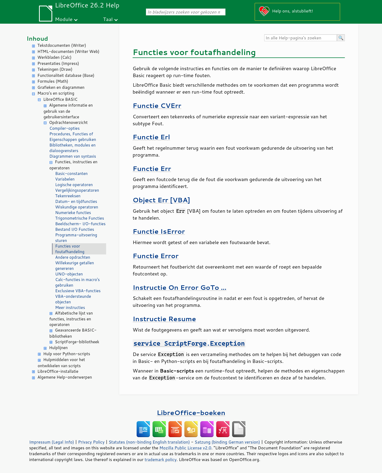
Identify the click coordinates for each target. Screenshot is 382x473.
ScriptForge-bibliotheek (77, 342)
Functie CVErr (157, 105)
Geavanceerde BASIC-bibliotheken (73, 333)
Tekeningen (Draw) (54, 69)
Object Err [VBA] (161, 199)
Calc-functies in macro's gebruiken (77, 282)
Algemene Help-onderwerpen (64, 377)
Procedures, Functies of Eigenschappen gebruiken (72, 136)
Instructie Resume (164, 318)
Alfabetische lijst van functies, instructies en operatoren (71, 319)
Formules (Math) (52, 81)
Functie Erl (151, 136)
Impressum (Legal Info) (51, 442)
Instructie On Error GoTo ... (179, 287)
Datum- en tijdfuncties (76, 201)
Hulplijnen (58, 347)
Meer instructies (70, 307)
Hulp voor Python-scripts (66, 354)
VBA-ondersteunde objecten (73, 299)
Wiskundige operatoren (76, 207)
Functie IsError (159, 231)
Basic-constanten (71, 173)
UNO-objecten (69, 274)
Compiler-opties (64, 128)
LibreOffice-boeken (191, 412)
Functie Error (156, 255)
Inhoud (37, 38)
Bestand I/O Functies (74, 229)
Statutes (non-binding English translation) (149, 442)
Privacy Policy (91, 442)
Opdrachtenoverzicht (68, 122)
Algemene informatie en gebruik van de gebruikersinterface (68, 111)
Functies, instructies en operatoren (73, 165)
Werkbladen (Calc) (54, 57)
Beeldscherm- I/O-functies (80, 224)
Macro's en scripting (55, 93)
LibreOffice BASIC (60, 99)
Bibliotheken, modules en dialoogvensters (72, 147)
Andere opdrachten (72, 257)
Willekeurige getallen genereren (74, 265)
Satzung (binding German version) (227, 442)
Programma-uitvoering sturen (76, 237)
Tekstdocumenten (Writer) (61, 45)
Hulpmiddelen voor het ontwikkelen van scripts (61, 363)
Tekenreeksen (67, 196)
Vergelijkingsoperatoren (77, 190)
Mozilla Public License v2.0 (185, 448)
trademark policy (160, 459)
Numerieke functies (73, 212)
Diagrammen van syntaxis (72, 156)
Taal (108, 19)
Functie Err (152, 168)
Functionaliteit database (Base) (65, 75)
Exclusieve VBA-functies (78, 291)
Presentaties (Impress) (58, 63)
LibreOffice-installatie (57, 371)
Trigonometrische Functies (79, 218)
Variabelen (65, 179)
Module (63, 19)
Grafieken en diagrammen (60, 87)
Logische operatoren (74, 184)
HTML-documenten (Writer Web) (68, 51)
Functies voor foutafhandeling (69, 248)
